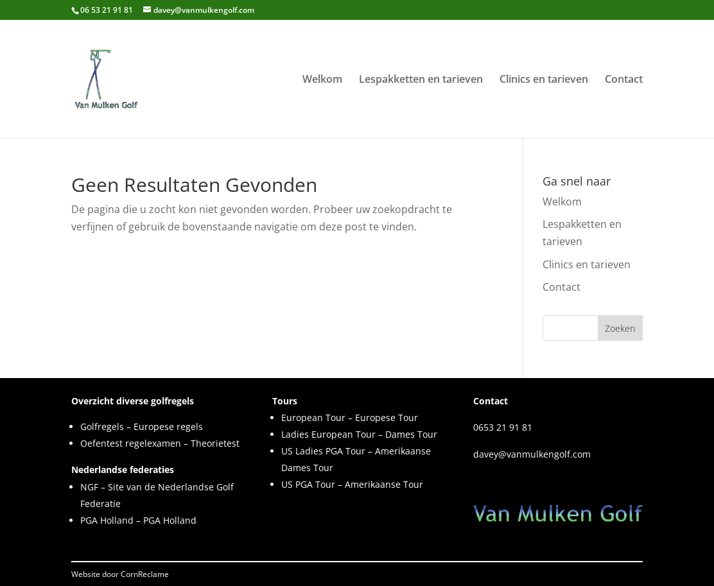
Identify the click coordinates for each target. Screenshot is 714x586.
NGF (89, 487)
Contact (624, 80)
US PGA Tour (308, 484)
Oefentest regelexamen (130, 443)
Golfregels (102, 426)
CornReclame (145, 574)
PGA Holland (107, 520)
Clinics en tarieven (544, 80)
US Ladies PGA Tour (323, 451)
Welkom (322, 80)
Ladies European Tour (328, 434)
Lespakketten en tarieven (421, 80)
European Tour (313, 417)
